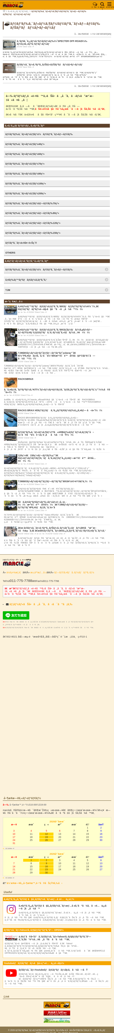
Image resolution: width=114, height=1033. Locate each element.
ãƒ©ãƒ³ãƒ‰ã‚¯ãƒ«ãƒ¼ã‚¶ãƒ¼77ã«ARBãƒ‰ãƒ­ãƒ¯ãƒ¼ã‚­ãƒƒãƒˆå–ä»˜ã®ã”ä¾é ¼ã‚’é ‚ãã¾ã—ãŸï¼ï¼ (56, 433)
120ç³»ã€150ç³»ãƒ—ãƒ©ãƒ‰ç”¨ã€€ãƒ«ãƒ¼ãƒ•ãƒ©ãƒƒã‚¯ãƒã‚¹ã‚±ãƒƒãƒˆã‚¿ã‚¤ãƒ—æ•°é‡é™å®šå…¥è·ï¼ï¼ (57, 458)
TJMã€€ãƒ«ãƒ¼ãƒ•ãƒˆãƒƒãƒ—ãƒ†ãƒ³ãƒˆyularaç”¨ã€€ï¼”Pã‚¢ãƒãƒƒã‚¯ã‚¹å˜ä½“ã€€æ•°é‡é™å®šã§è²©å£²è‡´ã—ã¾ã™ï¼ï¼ (56, 356)
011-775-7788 (21, 581)
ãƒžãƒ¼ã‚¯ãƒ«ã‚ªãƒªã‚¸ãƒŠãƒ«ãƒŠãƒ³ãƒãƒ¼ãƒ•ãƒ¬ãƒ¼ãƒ (50, 64)
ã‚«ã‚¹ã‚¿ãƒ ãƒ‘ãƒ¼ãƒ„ (18, 11)
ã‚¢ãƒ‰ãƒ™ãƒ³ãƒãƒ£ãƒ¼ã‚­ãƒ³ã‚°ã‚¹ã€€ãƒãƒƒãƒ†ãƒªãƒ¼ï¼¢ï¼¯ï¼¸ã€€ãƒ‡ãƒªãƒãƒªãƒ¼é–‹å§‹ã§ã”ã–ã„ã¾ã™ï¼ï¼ (58, 307)
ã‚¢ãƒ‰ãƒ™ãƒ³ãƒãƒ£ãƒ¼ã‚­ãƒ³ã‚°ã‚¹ (26, 279)
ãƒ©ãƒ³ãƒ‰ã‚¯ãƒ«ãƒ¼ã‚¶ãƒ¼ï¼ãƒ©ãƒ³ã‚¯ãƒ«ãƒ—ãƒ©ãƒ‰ (39, 269)
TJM (7, 290)
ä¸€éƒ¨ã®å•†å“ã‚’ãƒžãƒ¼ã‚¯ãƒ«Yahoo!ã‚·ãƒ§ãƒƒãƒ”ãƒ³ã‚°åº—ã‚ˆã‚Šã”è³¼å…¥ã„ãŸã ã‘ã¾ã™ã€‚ (55, 938)
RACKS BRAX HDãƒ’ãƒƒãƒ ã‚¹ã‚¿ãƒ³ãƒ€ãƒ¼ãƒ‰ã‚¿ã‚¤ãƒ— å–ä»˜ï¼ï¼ (61, 410)
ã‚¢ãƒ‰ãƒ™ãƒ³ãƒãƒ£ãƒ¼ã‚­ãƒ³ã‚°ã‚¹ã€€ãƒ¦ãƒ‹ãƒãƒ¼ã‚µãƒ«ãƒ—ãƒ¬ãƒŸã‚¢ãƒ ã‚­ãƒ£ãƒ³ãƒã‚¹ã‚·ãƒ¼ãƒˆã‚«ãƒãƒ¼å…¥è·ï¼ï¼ (55, 331)
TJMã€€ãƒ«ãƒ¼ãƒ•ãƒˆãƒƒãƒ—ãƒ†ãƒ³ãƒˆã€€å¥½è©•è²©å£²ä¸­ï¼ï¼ (56, 481)
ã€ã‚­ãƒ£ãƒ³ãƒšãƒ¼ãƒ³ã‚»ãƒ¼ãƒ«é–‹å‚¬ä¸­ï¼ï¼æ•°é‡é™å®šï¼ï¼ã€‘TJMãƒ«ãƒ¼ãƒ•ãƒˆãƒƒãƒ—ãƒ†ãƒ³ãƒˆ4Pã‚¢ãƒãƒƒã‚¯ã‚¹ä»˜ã (53, 505)
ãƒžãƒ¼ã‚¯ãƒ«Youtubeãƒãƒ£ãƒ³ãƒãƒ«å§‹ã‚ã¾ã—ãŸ (53, 969)
